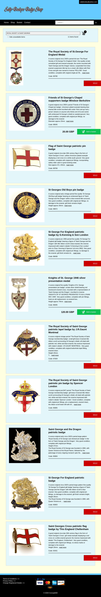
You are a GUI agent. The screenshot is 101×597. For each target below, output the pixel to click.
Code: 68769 (53, 168)
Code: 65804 (53, 456)
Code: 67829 (53, 359)
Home (6, 22)
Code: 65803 (53, 505)
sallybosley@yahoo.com (88, 2)
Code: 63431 (53, 551)
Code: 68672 (53, 209)
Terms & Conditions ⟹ (11, 579)
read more (85, 73)
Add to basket (79, 131)
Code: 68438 (53, 256)
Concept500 (53, 593)
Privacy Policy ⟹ (9, 581)
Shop (13, 22)
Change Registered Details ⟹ (14, 583)
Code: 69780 (53, 76)
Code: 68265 (53, 305)
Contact (27, 22)
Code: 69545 (53, 124)
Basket (19, 22)
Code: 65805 (53, 408)
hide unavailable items (16, 37)
